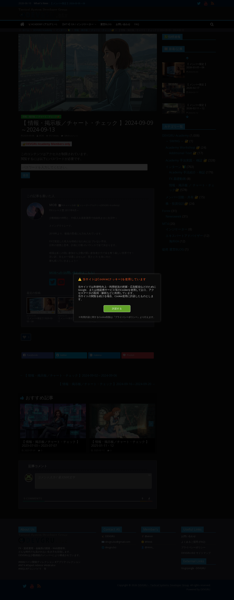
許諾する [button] (117, 308)
